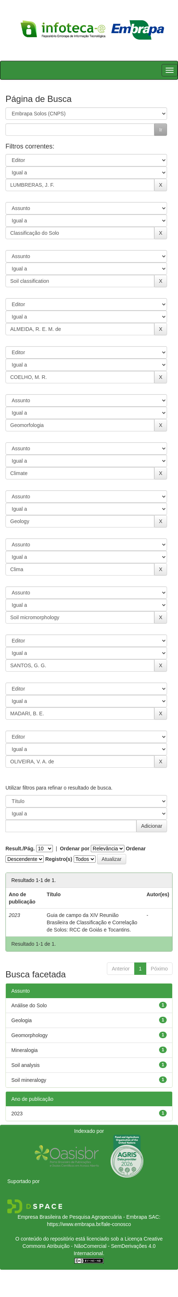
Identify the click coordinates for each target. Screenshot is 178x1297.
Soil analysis (25, 1065)
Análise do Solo (29, 1005)
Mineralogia (24, 1050)
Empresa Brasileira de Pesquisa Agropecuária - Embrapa (82, 1217)
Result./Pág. (20, 848)
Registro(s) (58, 859)
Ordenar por (74, 848)
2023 (17, 1113)
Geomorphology (29, 1035)
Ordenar (136, 848)
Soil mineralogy (28, 1080)
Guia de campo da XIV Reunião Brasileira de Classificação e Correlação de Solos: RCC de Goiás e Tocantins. (92, 922)
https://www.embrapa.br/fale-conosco (89, 1224)
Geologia (21, 1020)
